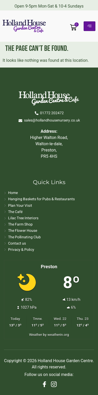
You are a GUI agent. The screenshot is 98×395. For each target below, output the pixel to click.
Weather (35, 334)
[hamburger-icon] (89, 26)
